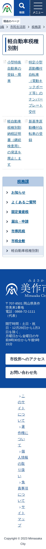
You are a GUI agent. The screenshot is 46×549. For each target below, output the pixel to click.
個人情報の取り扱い (23, 463)
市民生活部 (18, 27)
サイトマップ (21, 516)
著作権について (23, 436)
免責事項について (23, 491)
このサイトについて (21, 408)
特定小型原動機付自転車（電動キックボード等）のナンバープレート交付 (36, 86)
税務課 (36, 27)
